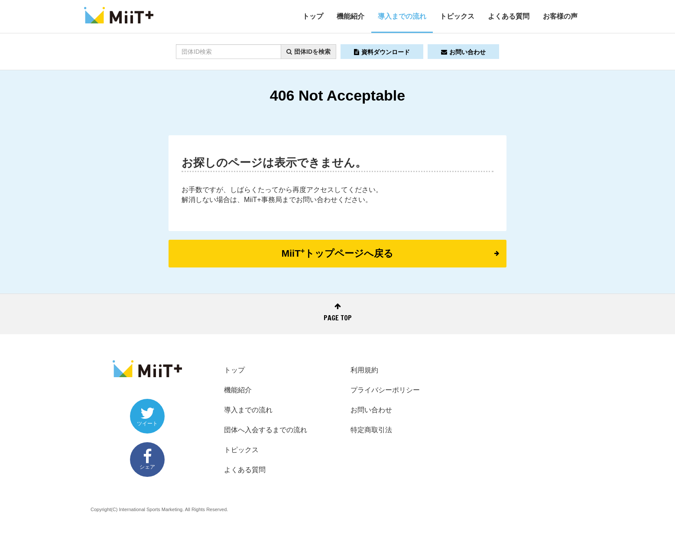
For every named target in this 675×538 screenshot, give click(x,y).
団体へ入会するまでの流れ (265, 430)
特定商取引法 (371, 430)
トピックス (457, 16)
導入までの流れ (402, 16)
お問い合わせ (463, 52)
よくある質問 (508, 16)
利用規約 (364, 370)
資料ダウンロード (382, 52)
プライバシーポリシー (385, 390)
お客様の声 (560, 16)
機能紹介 (350, 16)
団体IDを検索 (308, 51)
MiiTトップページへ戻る (390, 253)
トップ (312, 16)
